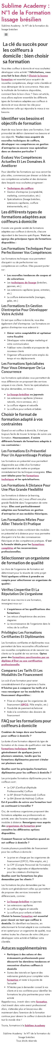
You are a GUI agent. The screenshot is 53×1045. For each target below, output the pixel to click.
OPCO (24, 704)
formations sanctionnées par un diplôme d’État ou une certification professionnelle (25, 661)
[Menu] (6, 34)
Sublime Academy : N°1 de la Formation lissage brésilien (25, 13)
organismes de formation (20, 826)
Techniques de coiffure (20, 188)
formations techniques (14, 748)
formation (27, 916)
